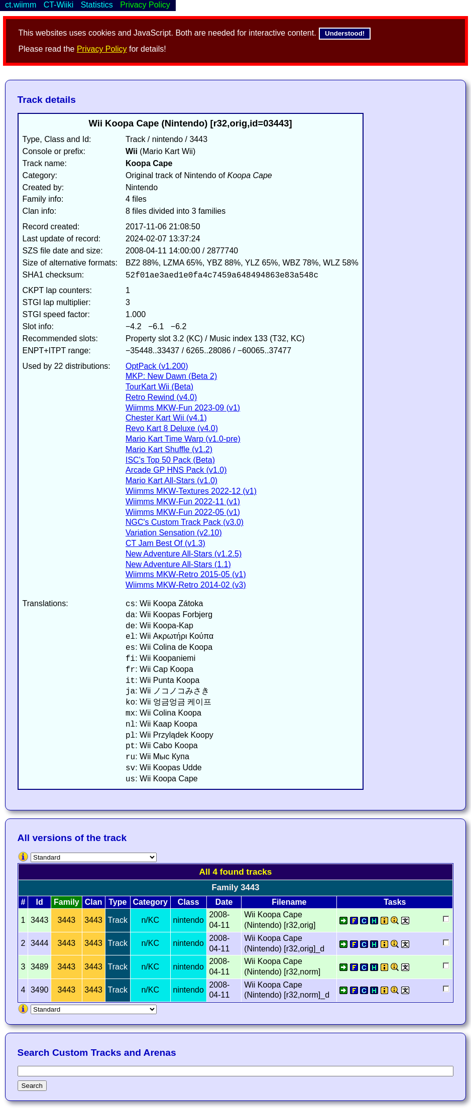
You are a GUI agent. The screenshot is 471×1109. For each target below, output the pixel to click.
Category (150, 902)
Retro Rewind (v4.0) (161, 397)
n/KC (150, 920)
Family (66, 902)
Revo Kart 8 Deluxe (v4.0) (172, 428)
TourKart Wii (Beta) (159, 386)
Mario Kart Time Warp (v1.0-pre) (183, 439)
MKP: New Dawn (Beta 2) (171, 376)
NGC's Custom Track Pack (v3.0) (185, 522)
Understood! (345, 33)
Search (32, 1085)
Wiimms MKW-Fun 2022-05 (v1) (183, 512)
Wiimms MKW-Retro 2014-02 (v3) (186, 585)
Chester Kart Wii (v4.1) (166, 417)
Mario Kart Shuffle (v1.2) (169, 449)
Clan (93, 902)
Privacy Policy (102, 49)
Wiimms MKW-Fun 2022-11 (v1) (183, 501)
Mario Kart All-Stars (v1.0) (171, 480)
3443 (67, 920)
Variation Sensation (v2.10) (174, 532)
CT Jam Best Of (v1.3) (165, 543)
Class (188, 902)
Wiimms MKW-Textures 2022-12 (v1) (191, 491)
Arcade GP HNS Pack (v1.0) (176, 470)
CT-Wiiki (59, 5)
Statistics (97, 5)
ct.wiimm (20, 5)
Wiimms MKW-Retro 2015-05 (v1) (186, 574)
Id (39, 902)
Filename (289, 902)
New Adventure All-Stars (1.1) (178, 564)
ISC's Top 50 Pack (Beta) (170, 460)
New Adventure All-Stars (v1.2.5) (184, 553)
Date (224, 902)
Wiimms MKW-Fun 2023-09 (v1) (183, 407)
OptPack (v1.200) (157, 366)
